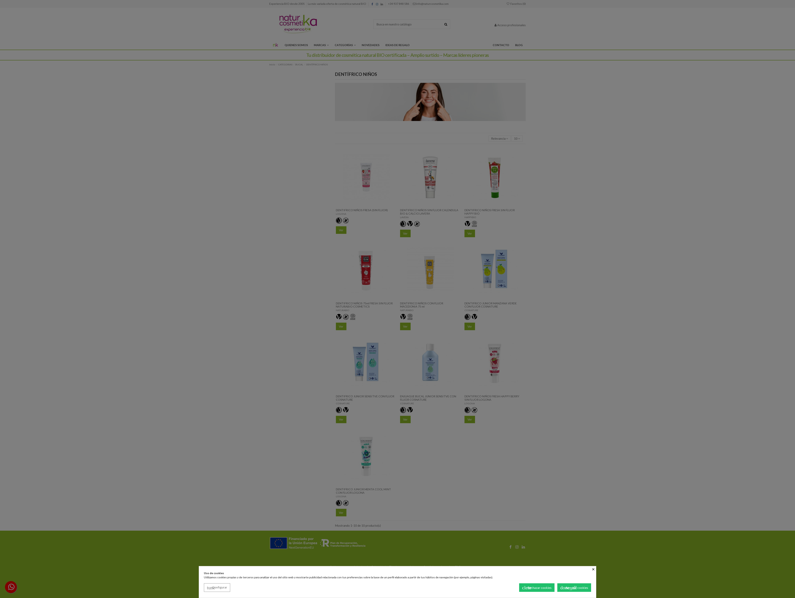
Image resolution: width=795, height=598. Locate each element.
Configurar (217, 587)
